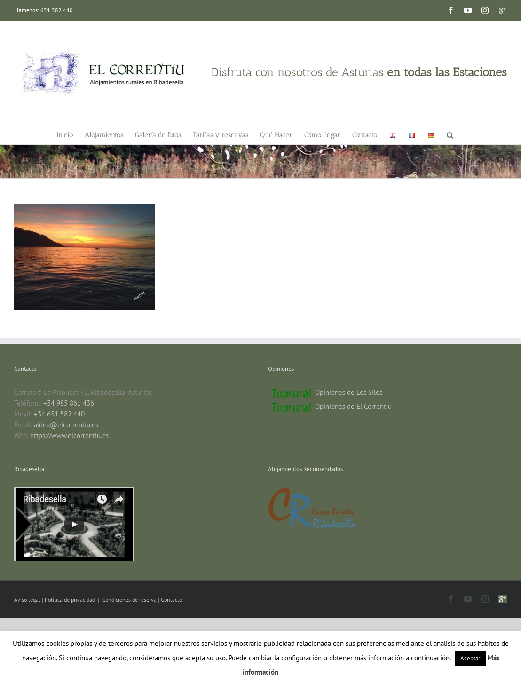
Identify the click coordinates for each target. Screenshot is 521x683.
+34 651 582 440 (59, 413)
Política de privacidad (70, 599)
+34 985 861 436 (68, 403)
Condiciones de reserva (129, 599)
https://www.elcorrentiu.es (69, 435)
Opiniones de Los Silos (348, 392)
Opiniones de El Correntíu (353, 406)
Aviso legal (28, 599)
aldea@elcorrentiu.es (66, 424)
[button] (450, 134)
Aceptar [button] (470, 658)
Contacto (171, 599)
